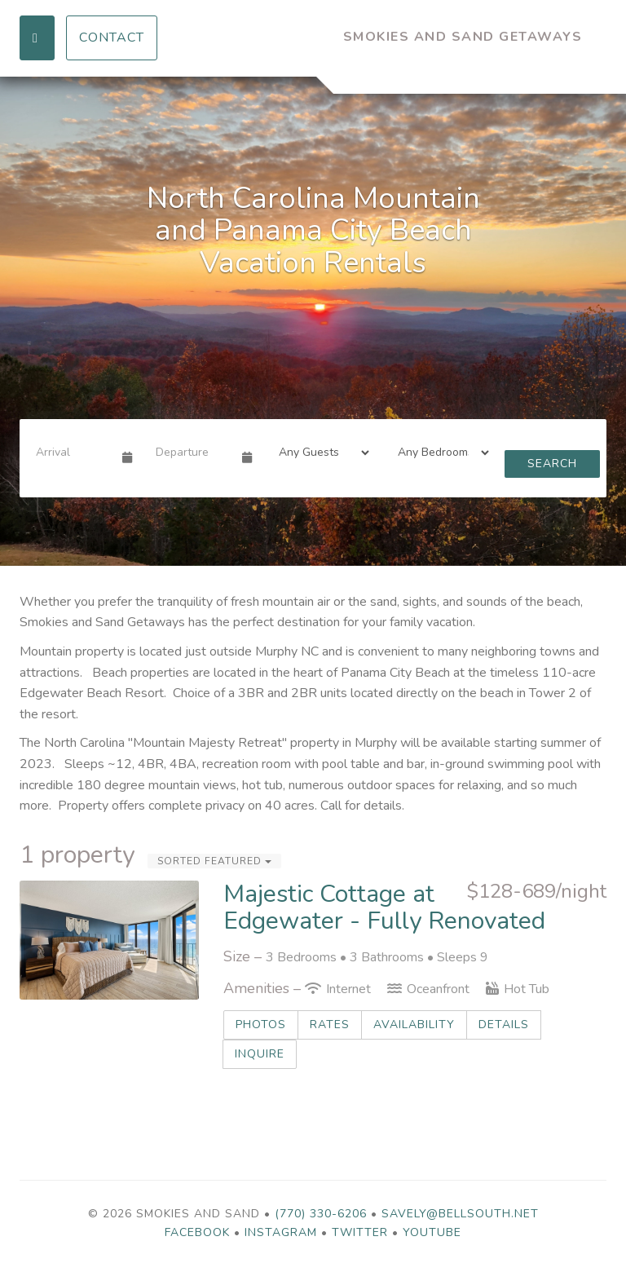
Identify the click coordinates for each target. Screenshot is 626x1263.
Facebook (197, 1232)
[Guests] (319, 452)
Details (503, 1024)
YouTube (432, 1232)
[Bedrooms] (438, 452)
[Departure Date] (192, 452)
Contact (111, 37)
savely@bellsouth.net (460, 1213)
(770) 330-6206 (321, 1213)
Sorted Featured (214, 861)
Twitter (360, 1232)
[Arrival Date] (72, 452)
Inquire (259, 1054)
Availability (414, 1024)
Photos (261, 1024)
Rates (330, 1024)
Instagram (281, 1232)
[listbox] (313, 321)
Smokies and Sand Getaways (463, 37)
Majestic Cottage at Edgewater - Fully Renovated (384, 907)
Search (552, 463)
